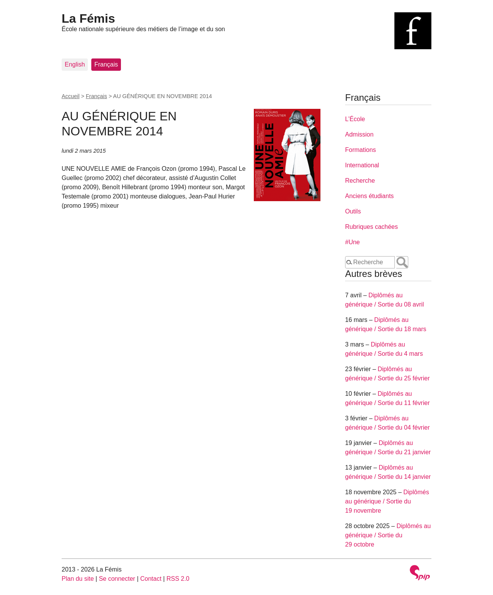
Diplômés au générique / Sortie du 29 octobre (388, 535)
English (75, 64)
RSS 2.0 (177, 578)
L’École (355, 119)
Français (106, 64)
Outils (353, 211)
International (362, 165)
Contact (150, 578)
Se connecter (117, 578)
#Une (352, 242)
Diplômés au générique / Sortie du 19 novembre (387, 501)
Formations (360, 150)
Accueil (70, 96)
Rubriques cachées (371, 226)
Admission (359, 134)
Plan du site (78, 578)
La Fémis (88, 18)
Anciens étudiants (369, 196)
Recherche (360, 180)
